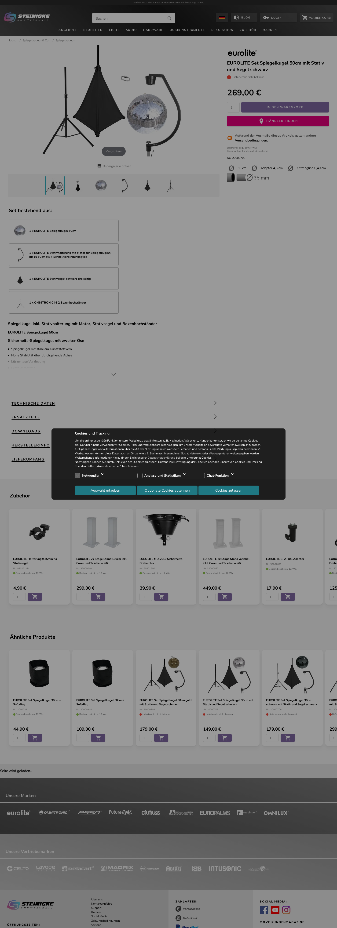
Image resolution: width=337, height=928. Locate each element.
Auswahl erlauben (105, 490)
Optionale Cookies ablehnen (167, 490)
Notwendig (90, 475)
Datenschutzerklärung (161, 457)
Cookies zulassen (228, 490)
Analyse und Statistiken (162, 475)
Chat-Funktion (218, 475)
